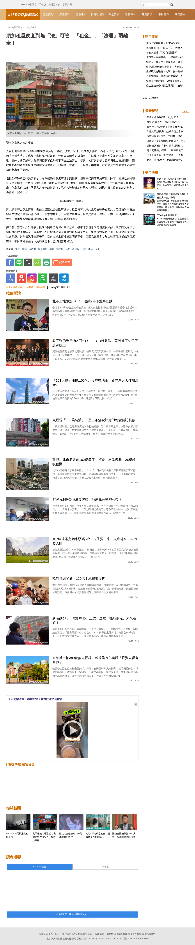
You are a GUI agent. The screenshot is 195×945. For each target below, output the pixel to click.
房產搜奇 (64, 14)
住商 (68, 249)
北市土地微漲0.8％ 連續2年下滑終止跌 (82, 301)
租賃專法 (42, 249)
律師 (52, 249)
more (185, 111)
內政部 (32, 249)
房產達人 (81, 14)
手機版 (42, 1)
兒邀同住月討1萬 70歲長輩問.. (163, 81)
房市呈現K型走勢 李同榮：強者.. (165, 136)
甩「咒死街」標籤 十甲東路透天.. (166, 150)
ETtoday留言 (39, 866)
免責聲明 (151, 933)
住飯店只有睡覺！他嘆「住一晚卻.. (165, 71)
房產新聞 (48, 14)
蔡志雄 (59, 249)
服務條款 (111, 933)
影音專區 (130, 14)
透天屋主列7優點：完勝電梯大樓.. (165, 126)
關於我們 (66, 933)
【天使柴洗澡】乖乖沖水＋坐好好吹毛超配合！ (36, 699)
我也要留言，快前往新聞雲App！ (72, 914)
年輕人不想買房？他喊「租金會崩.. (166, 131)
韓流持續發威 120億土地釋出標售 (78, 579)
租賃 (90, 249)
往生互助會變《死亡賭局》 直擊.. (165, 85)
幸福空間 (163, 14)
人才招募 (55, 933)
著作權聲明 (138, 933)
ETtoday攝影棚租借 (167, 215)
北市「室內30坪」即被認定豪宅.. (164, 43)
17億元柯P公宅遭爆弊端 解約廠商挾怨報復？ (87, 499)
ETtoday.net (95, 938)
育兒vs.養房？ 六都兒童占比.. (163, 122)
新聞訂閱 (67, 1)
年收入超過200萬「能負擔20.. (162, 52)
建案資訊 (147, 14)
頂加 (24, 249)
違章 (17, 249)
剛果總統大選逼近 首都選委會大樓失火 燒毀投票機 (44, 837)
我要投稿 (43, 933)
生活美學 (114, 14)
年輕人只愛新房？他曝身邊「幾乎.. (165, 62)
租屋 (84, 249)
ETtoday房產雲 (23, 14)
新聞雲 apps (54, 1)
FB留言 (105, 866)
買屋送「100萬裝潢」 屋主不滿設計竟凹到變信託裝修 (93, 420)
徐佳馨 (75, 249)
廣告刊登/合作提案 (82, 933)
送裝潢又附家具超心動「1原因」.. (165, 145)
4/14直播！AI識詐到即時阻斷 (171, 178)
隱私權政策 (124, 933)
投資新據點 (97, 14)
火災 (97, 249)
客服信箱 (99, 933)
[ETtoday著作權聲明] (57, 287)
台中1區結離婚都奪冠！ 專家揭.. (164, 66)
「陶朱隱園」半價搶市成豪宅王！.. (165, 76)
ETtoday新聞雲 (29, 1)
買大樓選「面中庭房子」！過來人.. (165, 47)
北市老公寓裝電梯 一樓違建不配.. (165, 57)
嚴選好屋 (180, 14)
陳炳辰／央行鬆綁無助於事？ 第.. (166, 141)
